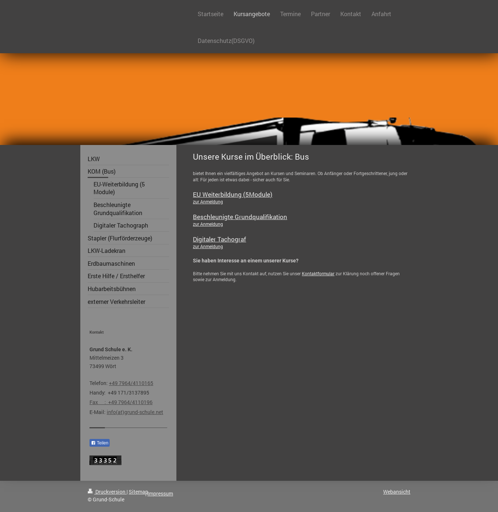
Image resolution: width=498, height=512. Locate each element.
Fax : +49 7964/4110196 (121, 402)
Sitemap (138, 491)
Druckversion (107, 491)
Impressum (160, 493)
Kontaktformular (318, 273)
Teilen (99, 443)
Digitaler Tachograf (219, 239)
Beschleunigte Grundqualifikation (240, 217)
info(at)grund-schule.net (135, 411)
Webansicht (396, 491)
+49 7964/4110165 (131, 383)
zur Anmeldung (208, 201)
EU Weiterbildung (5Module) (232, 194)
